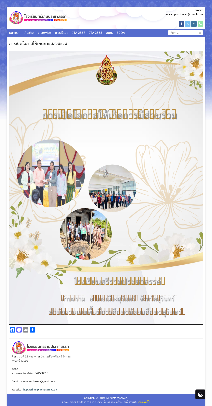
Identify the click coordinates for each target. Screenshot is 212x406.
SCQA (121, 33)
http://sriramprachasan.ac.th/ (40, 389)
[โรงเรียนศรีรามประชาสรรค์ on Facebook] (181, 24)
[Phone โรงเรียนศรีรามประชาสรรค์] (200, 24)
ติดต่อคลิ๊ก (144, 402)
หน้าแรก (14, 33)
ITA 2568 (95, 33)
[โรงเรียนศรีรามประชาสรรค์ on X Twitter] (187, 24)
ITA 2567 (78, 33)
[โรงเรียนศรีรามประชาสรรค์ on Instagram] (194, 24)
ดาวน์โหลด (61, 33)
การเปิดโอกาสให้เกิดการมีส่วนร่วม (38, 44)
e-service (44, 33)
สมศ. (109, 33)
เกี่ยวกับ (29, 33)
